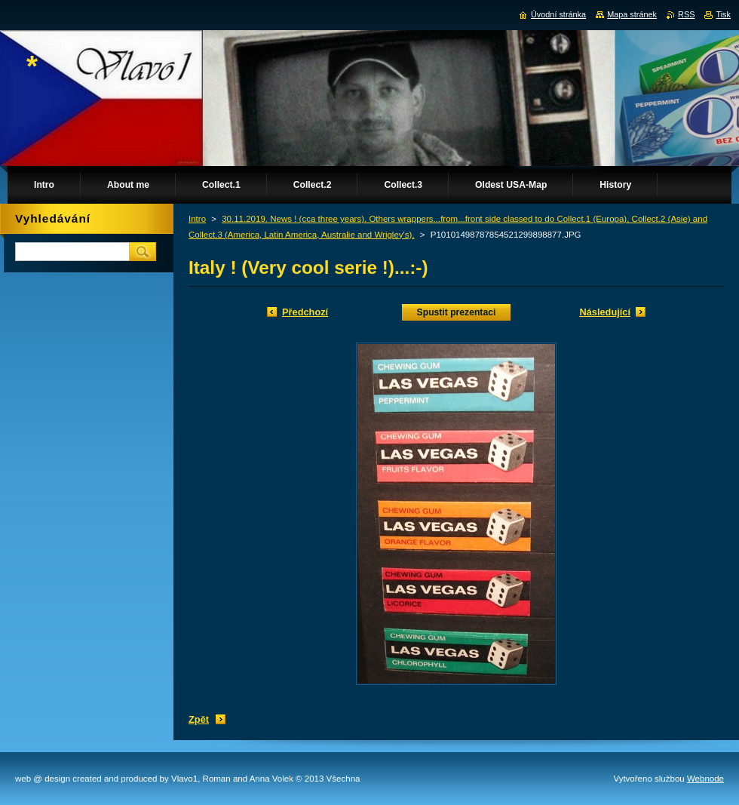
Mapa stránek (632, 14)
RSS (686, 14)
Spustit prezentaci (456, 312)
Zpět (199, 719)
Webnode (705, 778)
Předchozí (305, 312)
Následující (604, 312)
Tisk (723, 14)
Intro (197, 218)
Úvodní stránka (558, 14)
